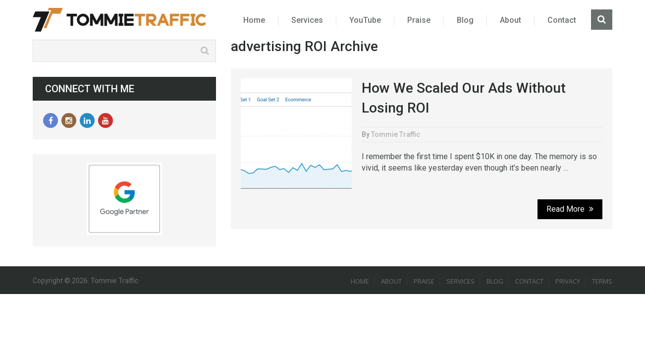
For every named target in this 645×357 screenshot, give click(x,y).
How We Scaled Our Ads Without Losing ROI (464, 98)
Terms (602, 281)
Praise (418, 20)
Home (254, 20)
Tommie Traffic (395, 134)
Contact (561, 20)
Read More (569, 209)
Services (307, 20)
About (510, 20)
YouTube (365, 20)
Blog (465, 20)
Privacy (567, 281)
